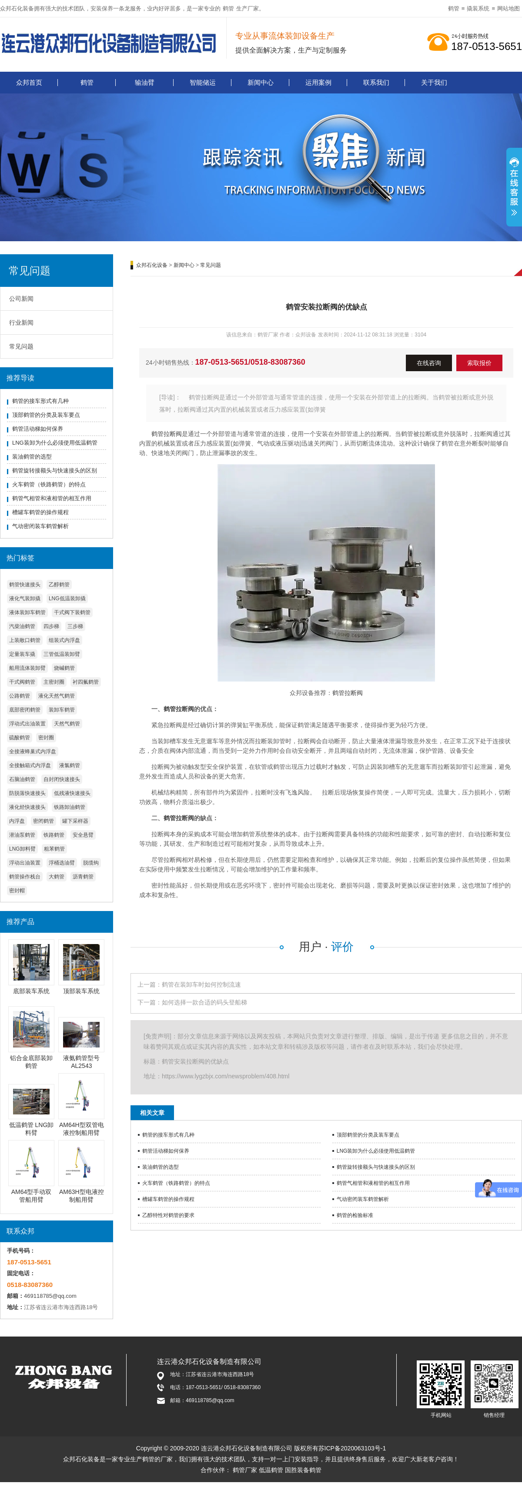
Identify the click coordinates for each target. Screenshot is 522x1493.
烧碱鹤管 (64, 668)
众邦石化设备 (151, 265)
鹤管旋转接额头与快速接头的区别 (54, 470)
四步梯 (51, 626)
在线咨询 (429, 362)
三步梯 (75, 626)
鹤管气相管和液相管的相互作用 (51, 498)
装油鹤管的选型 (32, 456)
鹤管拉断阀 (166, 433)
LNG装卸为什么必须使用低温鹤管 (54, 442)
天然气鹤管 (67, 724)
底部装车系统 (31, 991)
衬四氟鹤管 (86, 682)
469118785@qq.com (50, 1296)
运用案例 (318, 82)
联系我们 (376, 82)
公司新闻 (21, 298)
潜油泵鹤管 (22, 835)
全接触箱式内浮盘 (30, 765)
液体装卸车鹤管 (27, 612)
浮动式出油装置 (27, 724)
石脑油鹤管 (22, 779)
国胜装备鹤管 (303, 1469)
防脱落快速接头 (27, 793)
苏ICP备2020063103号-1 (352, 1448)
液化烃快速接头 (27, 807)
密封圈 (46, 738)
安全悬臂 (83, 835)
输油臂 (144, 82)
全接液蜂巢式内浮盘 (32, 751)
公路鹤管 (19, 696)
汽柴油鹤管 (22, 626)
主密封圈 (54, 682)
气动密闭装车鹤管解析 (40, 526)
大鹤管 (56, 877)
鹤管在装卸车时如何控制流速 (201, 984)
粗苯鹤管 (54, 849)
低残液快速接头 (72, 793)
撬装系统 (478, 8)
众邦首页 (29, 82)
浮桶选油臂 (62, 863)
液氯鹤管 (69, 765)
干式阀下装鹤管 (72, 612)
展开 (514, 191)
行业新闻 (21, 322)
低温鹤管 (271, 1469)
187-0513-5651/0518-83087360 (250, 362)
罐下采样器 (75, 821)
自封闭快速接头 (62, 779)
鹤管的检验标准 (355, 1215)
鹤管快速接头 (24, 585)
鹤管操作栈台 (24, 877)
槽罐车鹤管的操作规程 (40, 512)
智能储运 (203, 82)
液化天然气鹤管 (56, 696)
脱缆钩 (91, 863)
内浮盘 (17, 821)
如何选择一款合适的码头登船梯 (204, 1002)
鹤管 (228, 8)
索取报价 (479, 362)
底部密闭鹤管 (24, 710)
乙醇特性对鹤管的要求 (168, 1215)
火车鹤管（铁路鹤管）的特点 (49, 484)
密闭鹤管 (43, 821)
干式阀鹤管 (22, 682)
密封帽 (17, 891)
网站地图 (508, 8)
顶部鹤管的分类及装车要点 (46, 415)
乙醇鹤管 (59, 585)
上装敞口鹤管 (24, 640)
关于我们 (434, 82)
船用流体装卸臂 (27, 668)
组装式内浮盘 (64, 640)
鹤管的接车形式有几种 (40, 401)
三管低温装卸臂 (62, 654)
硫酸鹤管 (19, 738)
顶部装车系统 (81, 991)
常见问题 (21, 346)
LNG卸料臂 (22, 849)
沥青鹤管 (83, 877)
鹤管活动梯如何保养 (37, 429)
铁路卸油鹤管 (69, 807)
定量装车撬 (22, 654)
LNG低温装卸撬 (67, 598)
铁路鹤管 (54, 835)
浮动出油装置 (24, 863)
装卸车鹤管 (62, 710)
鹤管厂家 (245, 1469)
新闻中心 (261, 82)
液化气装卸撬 (24, 598)
